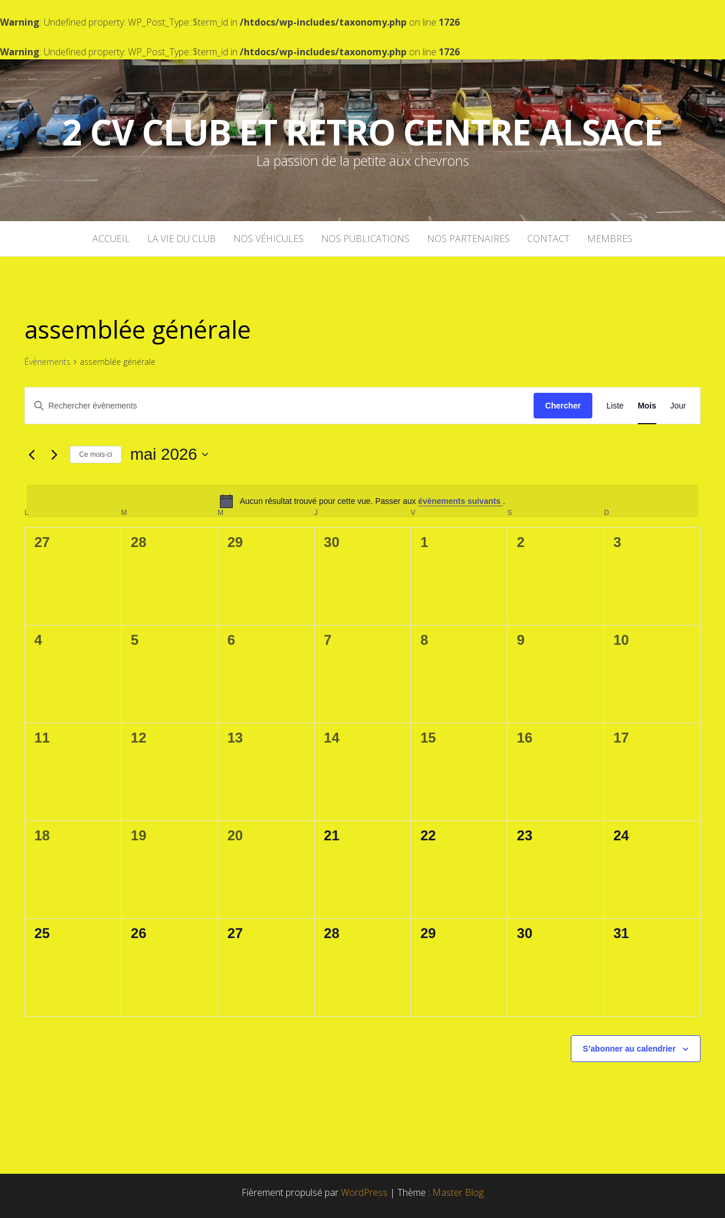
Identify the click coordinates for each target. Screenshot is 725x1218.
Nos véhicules (268, 238)
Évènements (47, 361)
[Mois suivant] (54, 454)
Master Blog (458, 1192)
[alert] (362, 501)
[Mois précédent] (31, 454)
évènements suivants (460, 501)
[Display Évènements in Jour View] (678, 406)
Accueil (111, 238)
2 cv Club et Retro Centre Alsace (362, 132)
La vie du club (181, 238)
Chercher (563, 405)
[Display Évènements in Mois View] (647, 406)
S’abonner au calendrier (629, 1048)
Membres (609, 238)
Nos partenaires (468, 238)
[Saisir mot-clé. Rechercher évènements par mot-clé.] (279, 406)
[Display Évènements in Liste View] (615, 406)
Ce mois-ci (95, 454)
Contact (548, 238)
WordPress (364, 1192)
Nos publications (365, 238)
